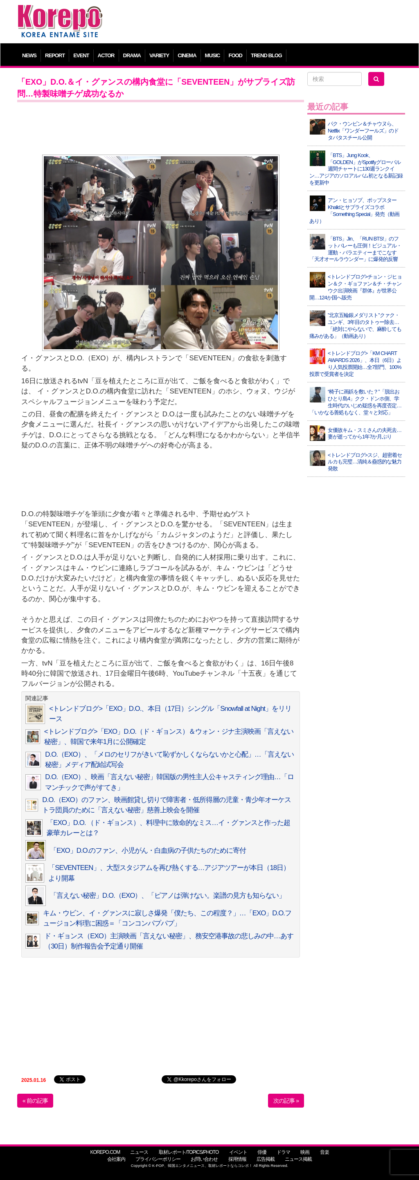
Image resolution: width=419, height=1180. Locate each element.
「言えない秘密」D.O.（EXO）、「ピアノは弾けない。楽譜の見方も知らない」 (167, 895)
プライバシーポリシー (157, 1159)
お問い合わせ (204, 1159)
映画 (304, 1152)
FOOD (235, 55)
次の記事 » (286, 1100)
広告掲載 (266, 1159)
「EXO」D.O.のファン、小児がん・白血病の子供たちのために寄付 (148, 850)
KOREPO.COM (105, 1152)
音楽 (324, 1152)
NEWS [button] (29, 55)
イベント (238, 1152)
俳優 (261, 1152)
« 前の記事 (35, 1100)
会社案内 (116, 1159)
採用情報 (237, 1159)
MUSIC (212, 55)
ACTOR (106, 55)
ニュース (139, 1152)
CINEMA (187, 55)
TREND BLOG (266, 55)
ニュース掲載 (298, 1159)
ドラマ (283, 1152)
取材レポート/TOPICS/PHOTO (189, 1152)
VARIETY (159, 55)
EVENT (81, 55)
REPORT (55, 55)
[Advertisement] (258, 22)
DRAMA (132, 55)
